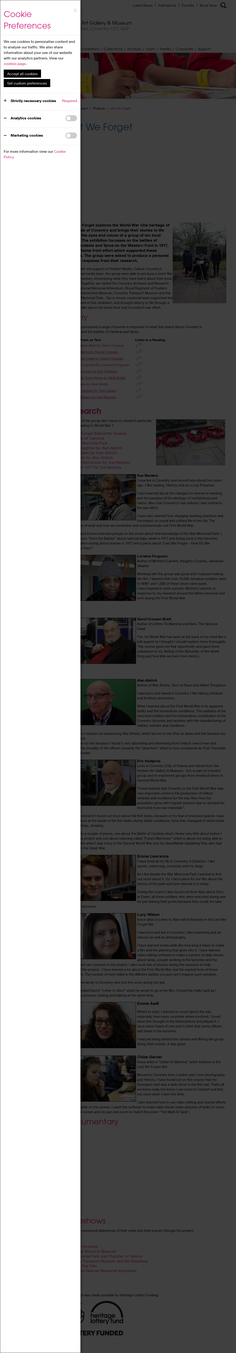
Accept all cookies (22, 73)
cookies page (15, 63)
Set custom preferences (27, 83)
